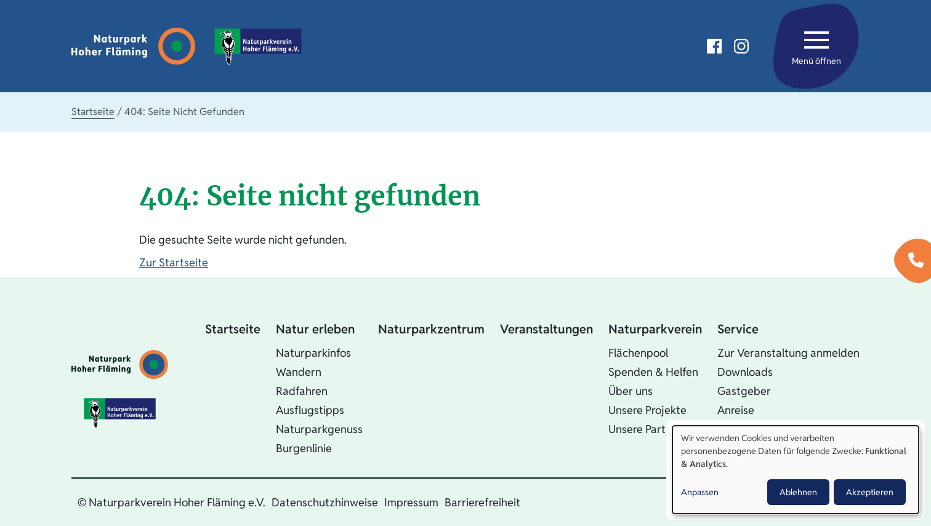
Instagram (741, 46)
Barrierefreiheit (482, 502)
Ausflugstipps (310, 410)
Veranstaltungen (546, 329)
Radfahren (302, 391)
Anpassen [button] (700, 492)
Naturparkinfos (313, 353)
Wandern (298, 372)
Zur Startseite (173, 262)
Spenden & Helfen (653, 372)
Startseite (93, 111)
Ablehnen (798, 492)
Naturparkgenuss (319, 429)
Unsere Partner (645, 429)
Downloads (745, 372)
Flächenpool (638, 353)
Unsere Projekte (647, 410)
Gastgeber (744, 391)
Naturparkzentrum (431, 329)
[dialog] (795, 470)
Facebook (714, 46)
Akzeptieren (869, 492)
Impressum (411, 502)
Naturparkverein (655, 329)
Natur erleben (315, 329)
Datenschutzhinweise (325, 502)
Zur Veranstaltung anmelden (788, 353)
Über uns (630, 391)
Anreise (735, 410)
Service (738, 329)
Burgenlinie (304, 448)
